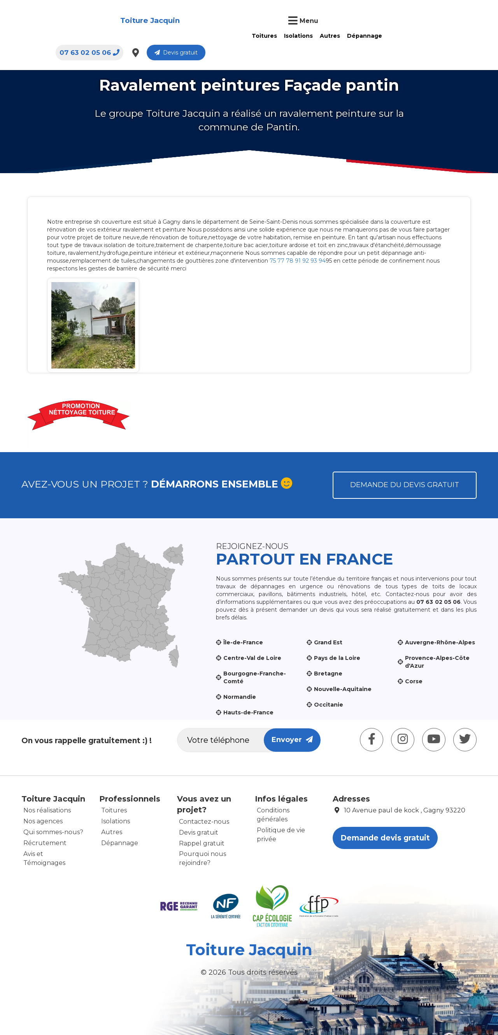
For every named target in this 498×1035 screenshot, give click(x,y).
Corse (414, 681)
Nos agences (43, 821)
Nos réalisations (47, 810)
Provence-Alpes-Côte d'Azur (437, 661)
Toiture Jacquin (59, 20)
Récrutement (45, 843)
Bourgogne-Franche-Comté (254, 677)
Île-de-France (243, 642)
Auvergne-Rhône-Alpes (440, 642)
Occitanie (328, 704)
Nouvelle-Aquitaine (343, 689)
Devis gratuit (441, 21)
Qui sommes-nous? (53, 832)
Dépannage (260, 35)
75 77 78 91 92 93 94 (298, 260)
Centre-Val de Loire (252, 657)
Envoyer (292, 739)
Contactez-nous (204, 821)
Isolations (194, 35)
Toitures (160, 35)
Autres (226, 35)
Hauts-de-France (248, 712)
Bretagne (328, 673)
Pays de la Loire (337, 657)
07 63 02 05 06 (355, 21)
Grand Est (328, 642)
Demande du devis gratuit (404, 485)
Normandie (239, 696)
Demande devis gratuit (385, 837)
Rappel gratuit (201, 843)
